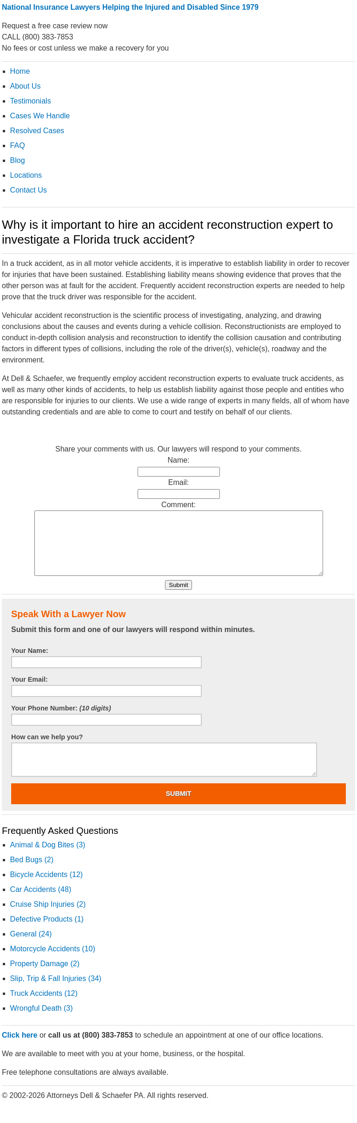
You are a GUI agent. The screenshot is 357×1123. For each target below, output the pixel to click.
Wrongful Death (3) (41, 1021)
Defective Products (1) (47, 932)
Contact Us (28, 190)
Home (20, 71)
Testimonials (30, 101)
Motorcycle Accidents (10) (52, 961)
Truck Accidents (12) (44, 1006)
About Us (25, 86)
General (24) (31, 946)
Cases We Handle (40, 116)
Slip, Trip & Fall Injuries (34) (56, 991)
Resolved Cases (37, 131)
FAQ (17, 145)
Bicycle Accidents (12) (46, 887)
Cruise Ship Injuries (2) (48, 917)
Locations (26, 175)
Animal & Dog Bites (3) (48, 857)
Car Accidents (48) (41, 902)
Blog (17, 160)
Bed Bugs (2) (31, 872)
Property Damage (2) (44, 976)
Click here (19, 1048)
